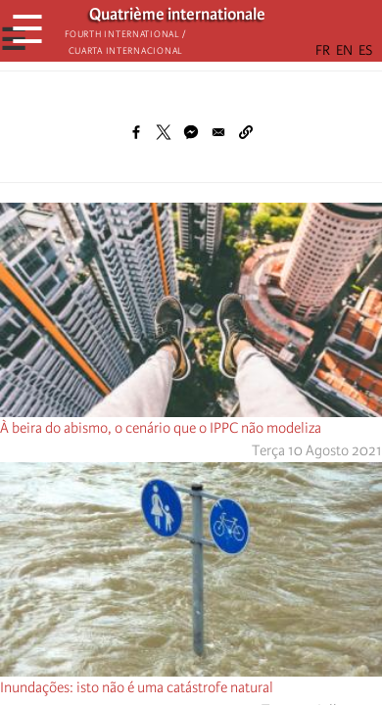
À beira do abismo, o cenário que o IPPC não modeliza (160, 428)
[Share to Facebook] (136, 132)
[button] (246, 132)
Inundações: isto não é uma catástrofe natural (136, 687)
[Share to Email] (218, 132)
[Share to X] (163, 132)
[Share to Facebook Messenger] (191, 132)
